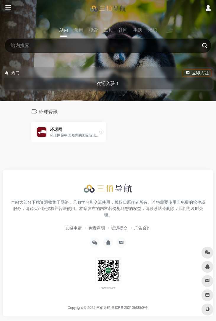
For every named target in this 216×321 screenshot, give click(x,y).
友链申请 (73, 228)
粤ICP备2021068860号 (129, 308)
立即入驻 (197, 72)
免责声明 (96, 228)
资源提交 (119, 228)
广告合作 (142, 228)
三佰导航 (103, 308)
